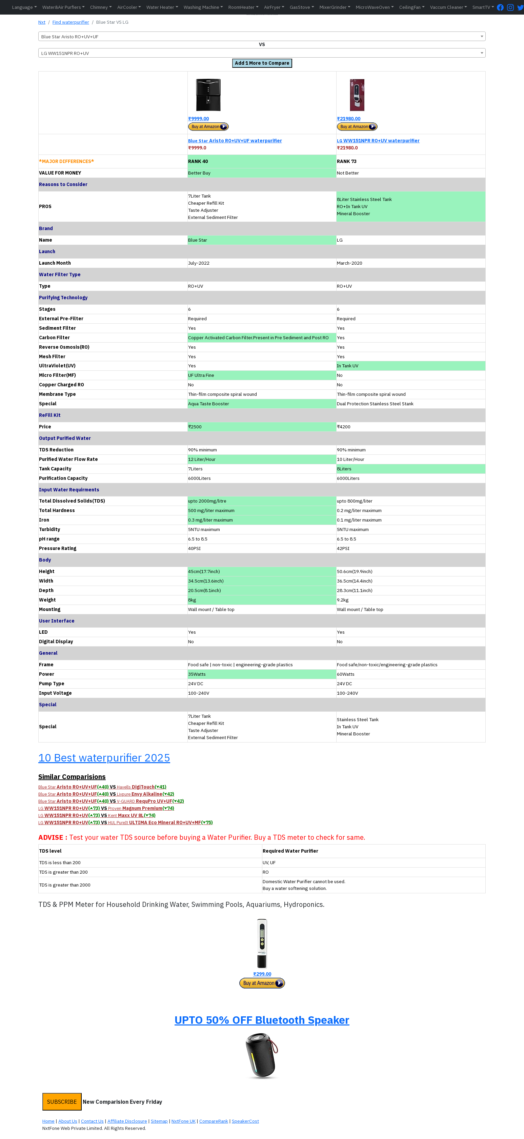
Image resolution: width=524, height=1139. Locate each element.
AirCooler (127, 7)
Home (48, 1121)
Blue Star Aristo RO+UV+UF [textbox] (69, 37)
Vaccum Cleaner (446, 7)
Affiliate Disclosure (127, 1121)
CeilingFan (410, 7)
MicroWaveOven (373, 7)
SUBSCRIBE (62, 1101)
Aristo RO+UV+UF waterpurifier (235, 141)
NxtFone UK (184, 1121)
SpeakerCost (245, 1121)
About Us (67, 1121)
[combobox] (262, 36)
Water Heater (160, 7)
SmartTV (481, 7)
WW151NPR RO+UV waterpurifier (378, 141)
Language (22, 7)
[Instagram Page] (512, 7)
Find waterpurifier (71, 22)
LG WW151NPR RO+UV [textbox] (65, 53)
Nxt (41, 22)
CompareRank (213, 1121)
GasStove (300, 7)
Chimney (99, 7)
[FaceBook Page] (502, 7)
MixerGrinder (333, 7)
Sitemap (159, 1121)
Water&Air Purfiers (61, 7)
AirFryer (272, 7)
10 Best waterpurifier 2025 (104, 757)
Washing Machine (201, 7)
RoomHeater (241, 7)
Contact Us (92, 1121)
